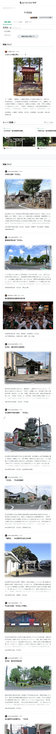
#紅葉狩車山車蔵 (27, 469)
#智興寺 (33, 227)
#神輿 (25, 336)
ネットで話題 (18, 22)
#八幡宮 (14, 112)
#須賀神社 (30, 333)
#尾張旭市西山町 (10, 287)
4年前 (20, 344)
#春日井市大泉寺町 (10, 402)
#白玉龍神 (40, 227)
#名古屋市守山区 (10, 527)
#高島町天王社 (26, 527)
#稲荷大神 (19, 336)
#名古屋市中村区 (10, 469)
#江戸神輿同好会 (10, 336)
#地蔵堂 (46, 227)
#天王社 (26, 112)
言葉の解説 (7, 22)
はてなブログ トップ (9, 8)
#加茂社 (20, 112)
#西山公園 (25, 287)
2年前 (20, 171)
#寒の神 (47, 112)
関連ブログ (28, 22)
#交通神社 (33, 112)
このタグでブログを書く (45, 17)
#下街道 (26, 402)
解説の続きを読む (28, 36)
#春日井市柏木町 (10, 708)
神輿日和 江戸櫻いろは (14, 295)
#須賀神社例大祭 (10, 333)
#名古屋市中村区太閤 (11, 227)
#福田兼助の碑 (9, 229)
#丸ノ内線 (31, 336)
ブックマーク (7, 128)
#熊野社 (18, 595)
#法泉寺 (27, 227)
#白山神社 (40, 112)
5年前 (20, 603)
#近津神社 (8, 112)
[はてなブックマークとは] (14, 122)
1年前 (17, 51)
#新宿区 (23, 333)
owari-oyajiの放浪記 (13, 171)
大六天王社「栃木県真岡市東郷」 (14, 131)
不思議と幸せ (11, 51)
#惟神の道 (8, 114)
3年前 (22, 295)
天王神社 (7, 31)
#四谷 (18, 333)
